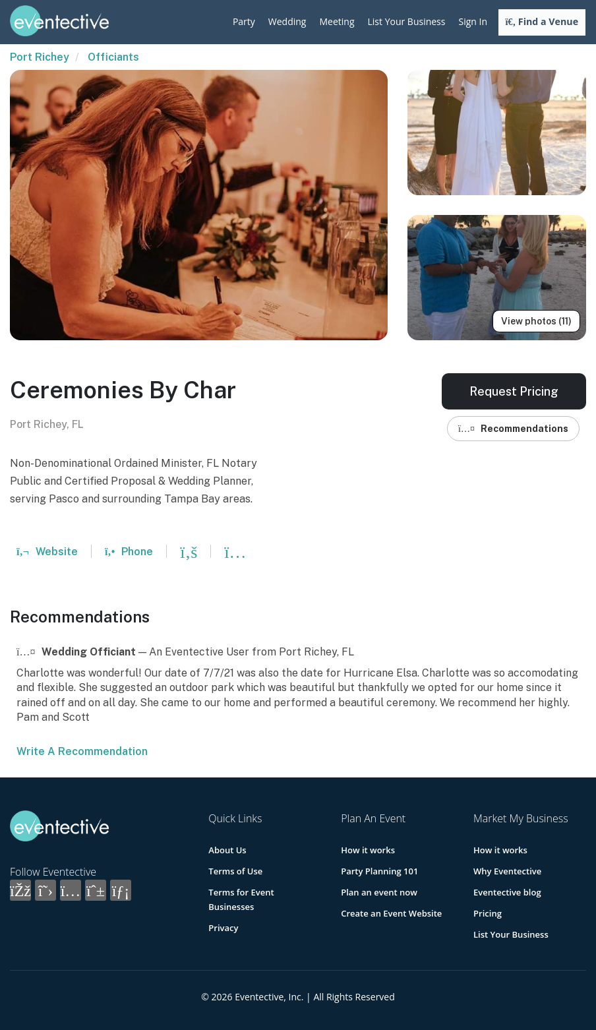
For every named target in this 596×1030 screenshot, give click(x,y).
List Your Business (407, 21)
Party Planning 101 (379, 871)
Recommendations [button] (513, 428)
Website (47, 551)
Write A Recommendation (82, 751)
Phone (129, 551)
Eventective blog (507, 892)
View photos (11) (536, 321)
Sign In (472, 21)
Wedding (287, 21)
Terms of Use (235, 871)
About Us (227, 850)
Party (244, 21)
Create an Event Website (391, 913)
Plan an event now (379, 892)
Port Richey (39, 57)
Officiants (113, 57)
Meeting (336, 21)
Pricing (487, 913)
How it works (368, 850)
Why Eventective (507, 871)
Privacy (223, 928)
